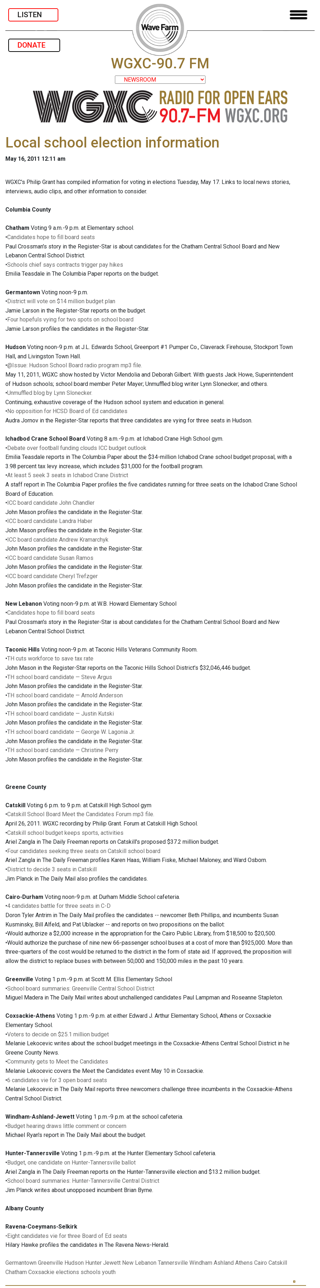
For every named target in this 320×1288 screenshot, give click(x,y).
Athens (244, 1262)
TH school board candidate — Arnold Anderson (65, 695)
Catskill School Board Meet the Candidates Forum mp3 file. (80, 814)
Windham (200, 1262)
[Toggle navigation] (298, 15)
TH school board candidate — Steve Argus (59, 677)
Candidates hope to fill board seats (51, 237)
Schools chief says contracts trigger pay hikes (65, 264)
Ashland (224, 1262)
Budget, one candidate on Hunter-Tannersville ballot (71, 1162)
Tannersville (173, 1262)
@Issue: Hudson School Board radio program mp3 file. (74, 365)
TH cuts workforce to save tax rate (50, 658)
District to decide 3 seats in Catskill (52, 869)
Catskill (277, 1262)
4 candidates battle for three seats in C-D (59, 905)
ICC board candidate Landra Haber (49, 521)
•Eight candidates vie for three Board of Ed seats (66, 1236)
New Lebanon (139, 1262)
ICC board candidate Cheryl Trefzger (52, 576)
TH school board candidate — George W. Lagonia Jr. (71, 731)
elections (67, 1272)
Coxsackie (41, 1272)
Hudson (74, 1262)
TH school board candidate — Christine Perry (62, 750)
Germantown (21, 1262)
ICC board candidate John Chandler (50, 502)
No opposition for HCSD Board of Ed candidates (67, 411)
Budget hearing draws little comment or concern (66, 1126)
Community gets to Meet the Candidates (57, 1061)
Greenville (50, 1262)
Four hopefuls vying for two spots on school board (70, 319)
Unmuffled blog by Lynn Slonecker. (49, 392)
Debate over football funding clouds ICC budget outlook (76, 448)
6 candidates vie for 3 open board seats (57, 1080)
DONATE (34, 45)
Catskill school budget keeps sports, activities (65, 832)
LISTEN (33, 14)
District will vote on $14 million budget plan (61, 301)
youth (109, 1272)
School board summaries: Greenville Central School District (80, 988)
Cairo (260, 1262)
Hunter (93, 1262)
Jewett (112, 1262)
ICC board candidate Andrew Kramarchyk (57, 539)
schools (91, 1272)
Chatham (16, 1272)
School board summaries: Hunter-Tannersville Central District (83, 1180)
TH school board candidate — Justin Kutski (60, 713)
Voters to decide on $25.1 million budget (58, 1034)
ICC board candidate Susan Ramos (50, 558)
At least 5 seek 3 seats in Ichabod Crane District (67, 475)
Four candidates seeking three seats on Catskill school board (83, 851)
